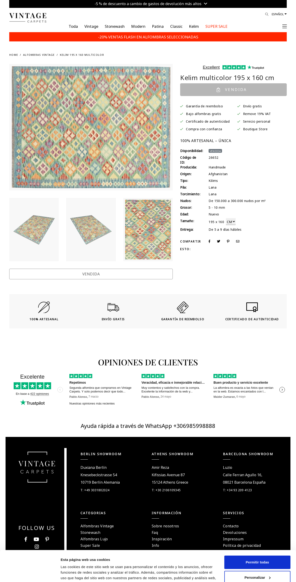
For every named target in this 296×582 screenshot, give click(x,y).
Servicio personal (256, 121)
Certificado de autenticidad (208, 121)
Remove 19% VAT (257, 113)
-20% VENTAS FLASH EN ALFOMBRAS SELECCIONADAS (148, 36)
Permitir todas (257, 533)
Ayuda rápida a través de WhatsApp (127, 425)
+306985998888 (194, 425)
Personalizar (257, 548)
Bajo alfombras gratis (203, 113)
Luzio (227, 467)
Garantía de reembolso (204, 106)
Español (278, 13)
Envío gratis (252, 106)
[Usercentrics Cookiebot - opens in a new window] (30, 573)
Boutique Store (255, 129)
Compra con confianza (204, 129)
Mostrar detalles (74, 573)
